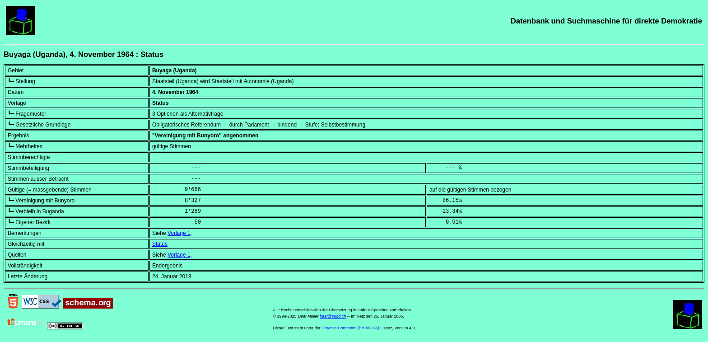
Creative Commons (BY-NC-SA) (350, 328)
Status (160, 244)
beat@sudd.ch (333, 316)
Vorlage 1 (179, 233)
